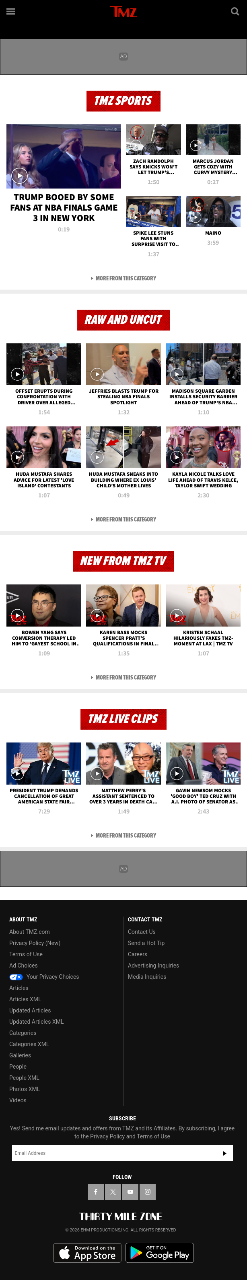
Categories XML (29, 1044)
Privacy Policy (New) (34, 943)
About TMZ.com (29, 932)
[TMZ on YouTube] (130, 1192)
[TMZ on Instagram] (148, 1192)
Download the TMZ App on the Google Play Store (160, 1253)
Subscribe (225, 1153)
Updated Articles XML (36, 1021)
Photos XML (24, 1089)
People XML (24, 1078)
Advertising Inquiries (153, 965)
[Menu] (11, 11)
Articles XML (25, 999)
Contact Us (142, 932)
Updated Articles (30, 1010)
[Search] (235, 11)
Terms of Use (26, 954)
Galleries (20, 1055)
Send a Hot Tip (146, 943)
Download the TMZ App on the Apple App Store (87, 1253)
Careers (137, 954)
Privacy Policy (107, 1136)
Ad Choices (23, 965)
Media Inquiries (147, 977)
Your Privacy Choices (44, 977)
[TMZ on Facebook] (96, 1192)
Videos (18, 1100)
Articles (19, 988)
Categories (22, 1033)
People (18, 1066)
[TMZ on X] (113, 1192)
